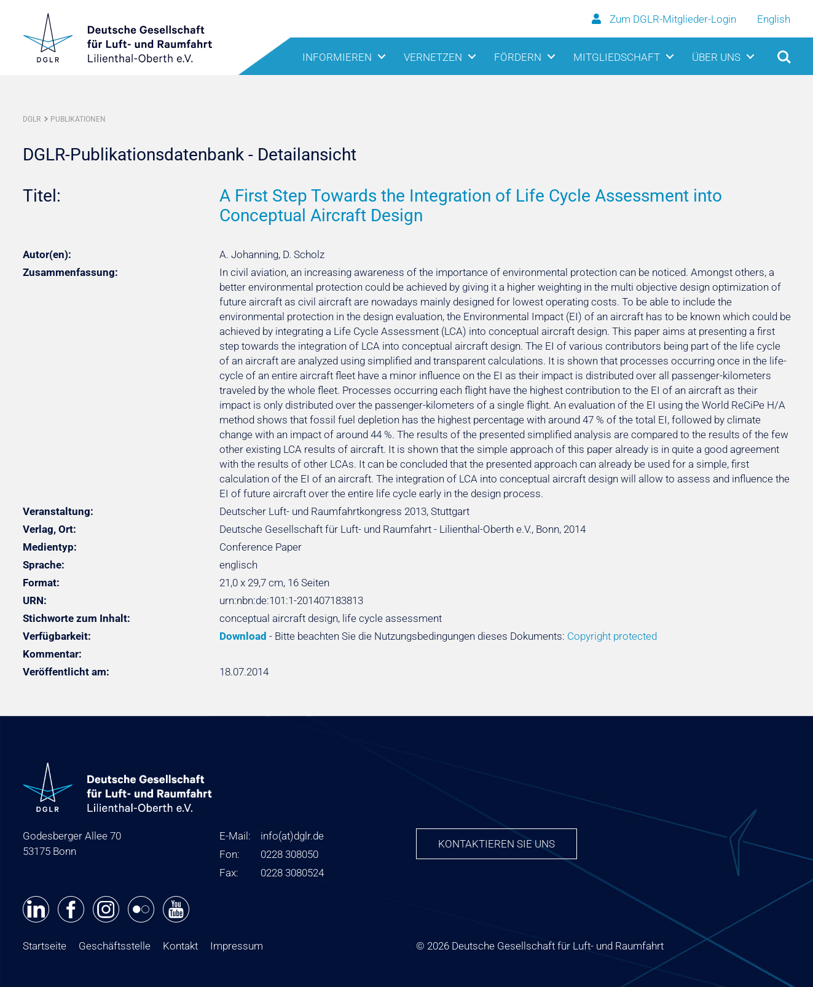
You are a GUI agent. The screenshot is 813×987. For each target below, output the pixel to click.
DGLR (32, 119)
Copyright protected (612, 636)
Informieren (337, 57)
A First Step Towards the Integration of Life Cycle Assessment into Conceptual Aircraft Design (470, 206)
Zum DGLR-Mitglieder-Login (665, 19)
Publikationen (78, 119)
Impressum (236, 946)
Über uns (716, 57)
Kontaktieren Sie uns (496, 844)
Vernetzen (433, 57)
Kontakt (180, 946)
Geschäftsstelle (115, 946)
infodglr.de (292, 836)
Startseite (44, 946)
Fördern (517, 57)
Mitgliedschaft (616, 57)
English (773, 19)
